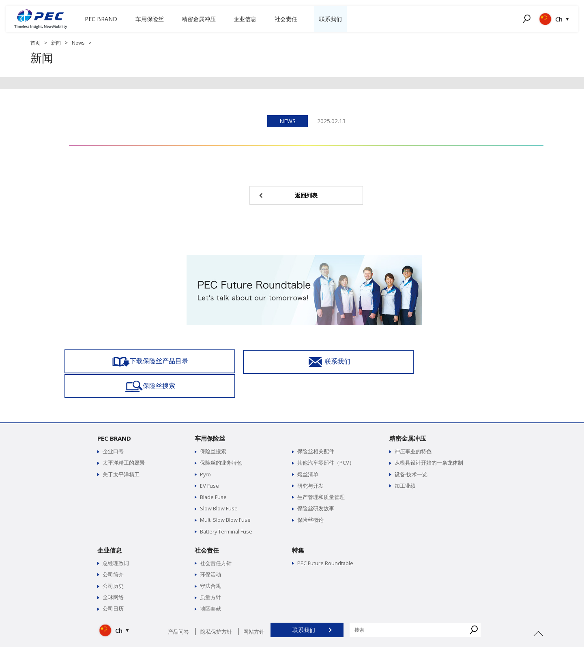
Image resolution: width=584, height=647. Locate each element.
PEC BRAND (114, 414)
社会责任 (207, 525)
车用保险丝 (210, 414)
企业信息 (109, 525)
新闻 (56, 42)
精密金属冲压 (407, 414)
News (78, 42)
